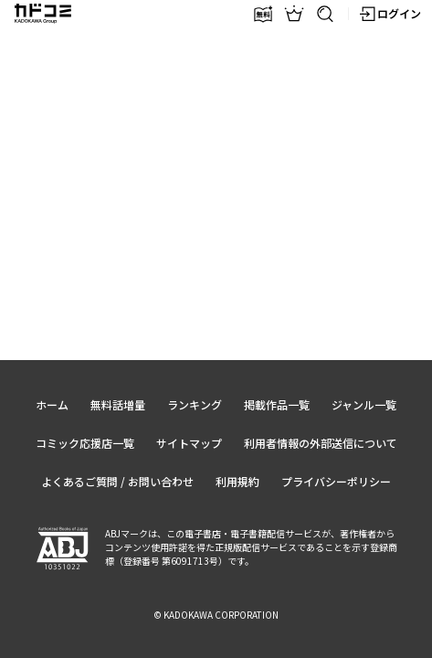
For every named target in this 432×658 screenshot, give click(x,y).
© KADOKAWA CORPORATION (216, 614)
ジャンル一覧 (364, 404)
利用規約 (237, 481)
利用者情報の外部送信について (320, 443)
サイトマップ (189, 443)
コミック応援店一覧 (85, 443)
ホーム (52, 404)
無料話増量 (117, 404)
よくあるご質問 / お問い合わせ (117, 481)
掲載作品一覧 (277, 404)
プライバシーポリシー (336, 481)
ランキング (194, 404)
